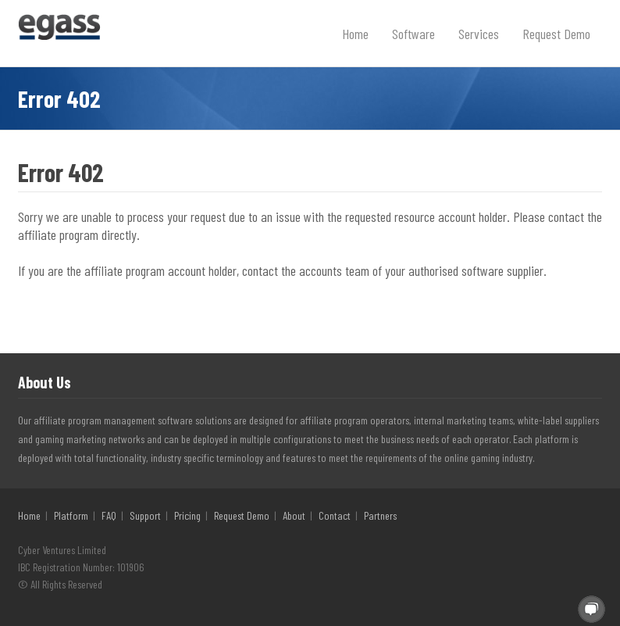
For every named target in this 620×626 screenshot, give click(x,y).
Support (145, 515)
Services (478, 33)
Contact (335, 515)
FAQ (109, 515)
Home (355, 33)
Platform (71, 515)
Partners (380, 515)
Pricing (187, 515)
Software (413, 33)
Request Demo (556, 33)
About (294, 515)
